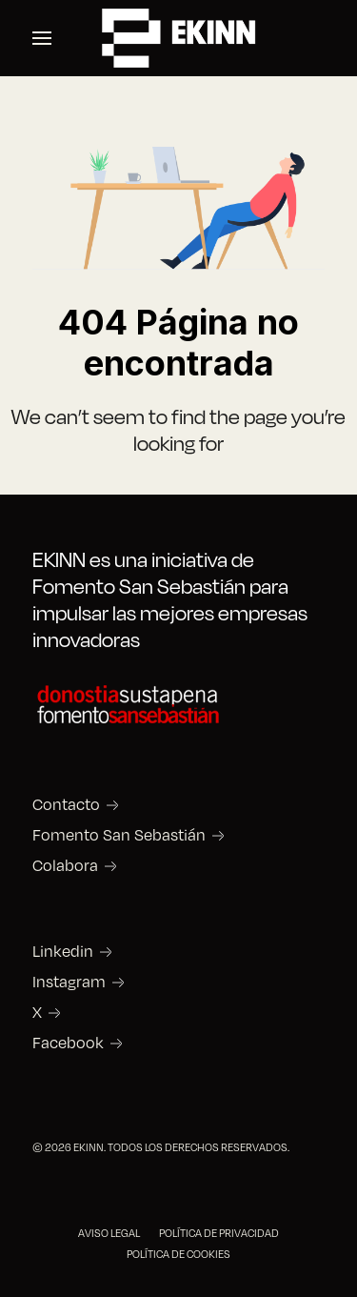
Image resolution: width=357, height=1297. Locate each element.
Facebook (68, 1042)
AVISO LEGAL (109, 1233)
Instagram (69, 981)
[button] (41, 38)
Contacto (66, 804)
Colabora (65, 865)
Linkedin (62, 951)
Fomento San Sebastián (119, 834)
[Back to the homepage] (179, 38)
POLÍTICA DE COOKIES (178, 1253)
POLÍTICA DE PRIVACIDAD (219, 1233)
